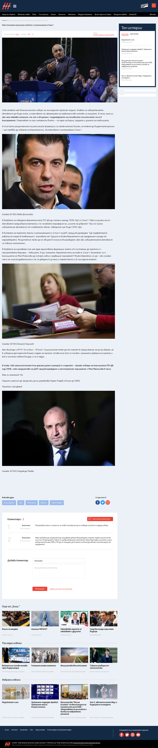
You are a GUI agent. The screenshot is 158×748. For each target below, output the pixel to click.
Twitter (127, 735)
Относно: (62, 14)
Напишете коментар (101, 519)
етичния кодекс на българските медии (86, 743)
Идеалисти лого (6, 6)
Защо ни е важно (8, 14)
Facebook (121, 735)
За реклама (24, 730)
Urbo (31, 730)
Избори (44, 502)
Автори (153, 14)
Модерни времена (85, 14)
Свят (34, 14)
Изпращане (40, 589)
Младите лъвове (120, 14)
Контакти (14, 730)
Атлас (53, 14)
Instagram (132, 735)
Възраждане (9, 502)
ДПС (20, 502)
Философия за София (103, 14)
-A (32, 34)
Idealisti (7, 744)
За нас (7, 730)
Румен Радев (57, 502)
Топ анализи (43, 14)
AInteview (71, 14)
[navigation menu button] (14, 6)
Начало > (5, 20)
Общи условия (40, 730)
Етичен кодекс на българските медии (59, 730)
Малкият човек (24, 14)
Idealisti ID (132, 14)
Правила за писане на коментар (61, 589)
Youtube (138, 735)
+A (29, 34)
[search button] (154, 5)
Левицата (31, 502)
